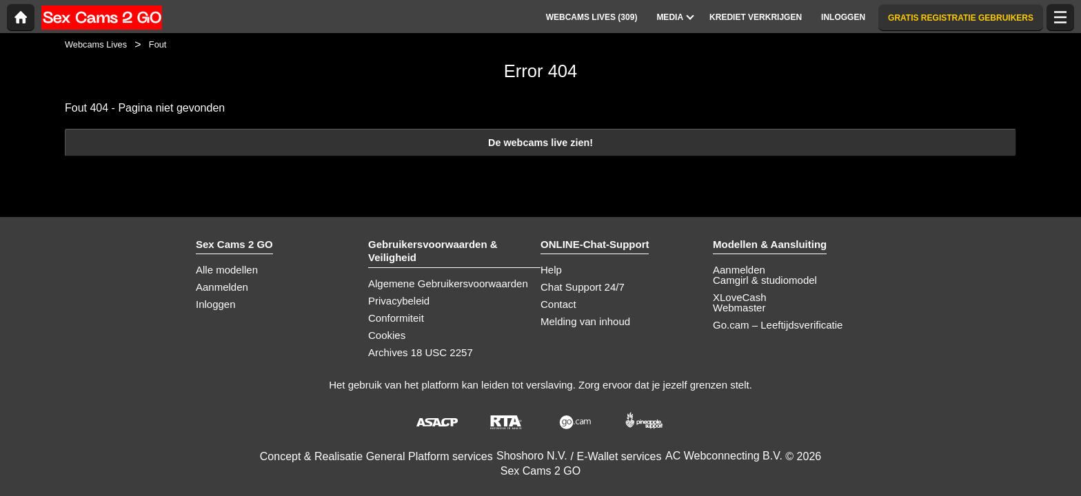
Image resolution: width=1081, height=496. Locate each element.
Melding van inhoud (585, 321)
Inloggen (216, 304)
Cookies (386, 335)
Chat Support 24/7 (582, 287)
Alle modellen (227, 270)
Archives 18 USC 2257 (420, 352)
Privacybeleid (399, 301)
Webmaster (739, 307)
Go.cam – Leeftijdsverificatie (777, 325)
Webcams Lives (96, 44)
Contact (558, 304)
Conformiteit (396, 318)
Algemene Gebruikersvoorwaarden (448, 283)
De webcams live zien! (540, 142)
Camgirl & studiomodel (765, 280)
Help (551, 270)
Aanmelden (222, 287)
